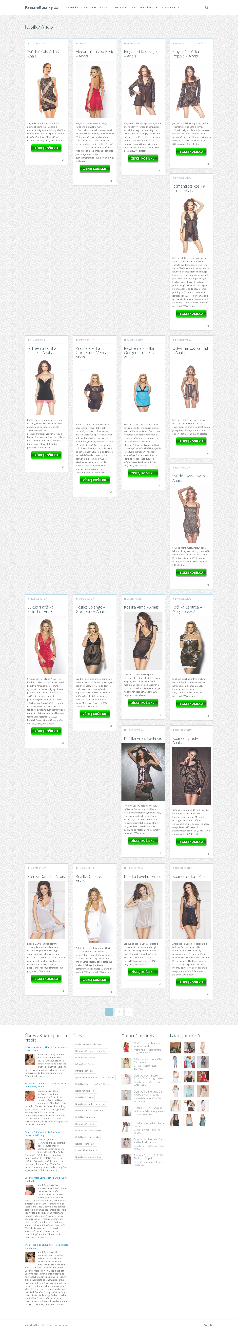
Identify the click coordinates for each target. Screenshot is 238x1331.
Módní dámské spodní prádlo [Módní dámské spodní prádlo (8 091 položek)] (89, 1044)
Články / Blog (171, 7)
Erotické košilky (183, 43)
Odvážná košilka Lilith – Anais (190, 350)
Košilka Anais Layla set (143, 738)
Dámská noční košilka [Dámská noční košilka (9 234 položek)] (85, 1124)
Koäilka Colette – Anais (90, 878)
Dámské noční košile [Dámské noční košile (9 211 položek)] (85, 1070)
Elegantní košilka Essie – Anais (95, 53)
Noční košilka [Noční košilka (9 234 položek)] (81, 1084)
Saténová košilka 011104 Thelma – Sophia (148, 1157)
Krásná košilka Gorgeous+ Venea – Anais (93, 352)
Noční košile (148, 7)
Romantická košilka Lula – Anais (188, 188)
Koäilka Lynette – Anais (186, 740)
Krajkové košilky (38, 598)
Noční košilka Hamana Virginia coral (147, 1045)
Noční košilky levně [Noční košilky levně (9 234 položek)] (84, 1097)
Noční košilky (134, 43)
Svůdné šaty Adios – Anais (44, 53)
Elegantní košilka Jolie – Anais (142, 53)
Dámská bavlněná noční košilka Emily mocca (148, 1141)
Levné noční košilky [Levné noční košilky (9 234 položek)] (101, 1084)
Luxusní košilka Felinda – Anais (40, 609)
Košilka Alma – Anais (141, 607)
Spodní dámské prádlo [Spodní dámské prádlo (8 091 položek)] (86, 1077)
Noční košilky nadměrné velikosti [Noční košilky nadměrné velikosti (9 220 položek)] (90, 1104)
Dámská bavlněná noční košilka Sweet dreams (148, 1093)
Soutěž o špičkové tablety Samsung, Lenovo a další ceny (42, 1134)
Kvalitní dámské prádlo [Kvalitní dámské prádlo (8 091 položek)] (86, 1150)
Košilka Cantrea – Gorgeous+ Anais (187, 609)
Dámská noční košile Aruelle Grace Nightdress (148, 1077)
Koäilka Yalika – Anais (190, 876)
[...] (44, 1076)
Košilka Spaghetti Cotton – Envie (149, 1124)
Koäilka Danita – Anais (46, 876)
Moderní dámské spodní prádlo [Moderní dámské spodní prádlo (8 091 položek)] (90, 1110)
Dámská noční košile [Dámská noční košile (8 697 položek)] (85, 1064)
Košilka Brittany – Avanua (148, 1108)
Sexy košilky (100, 7)
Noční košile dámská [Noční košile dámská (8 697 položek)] (85, 1117)
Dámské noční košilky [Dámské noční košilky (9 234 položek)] (85, 1057)
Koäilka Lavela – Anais (142, 876)
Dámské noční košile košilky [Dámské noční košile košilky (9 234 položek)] (88, 1130)
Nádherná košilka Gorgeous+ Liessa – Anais (141, 352)
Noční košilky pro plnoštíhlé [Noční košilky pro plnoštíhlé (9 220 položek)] (88, 1157)
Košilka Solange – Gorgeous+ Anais (91, 609)
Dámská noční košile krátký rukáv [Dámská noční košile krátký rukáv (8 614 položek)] (90, 1051)
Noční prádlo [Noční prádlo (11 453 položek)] (108, 1077)
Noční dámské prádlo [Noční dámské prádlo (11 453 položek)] (85, 1090)
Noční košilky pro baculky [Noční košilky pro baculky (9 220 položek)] (87, 1137)
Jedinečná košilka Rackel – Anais (42, 350)
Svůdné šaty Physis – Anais (190, 478)
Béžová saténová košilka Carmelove (148, 1061)
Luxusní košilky (124, 7)
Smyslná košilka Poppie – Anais (185, 53)
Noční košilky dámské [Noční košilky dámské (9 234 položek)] (85, 1143)
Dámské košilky (76, 7)
